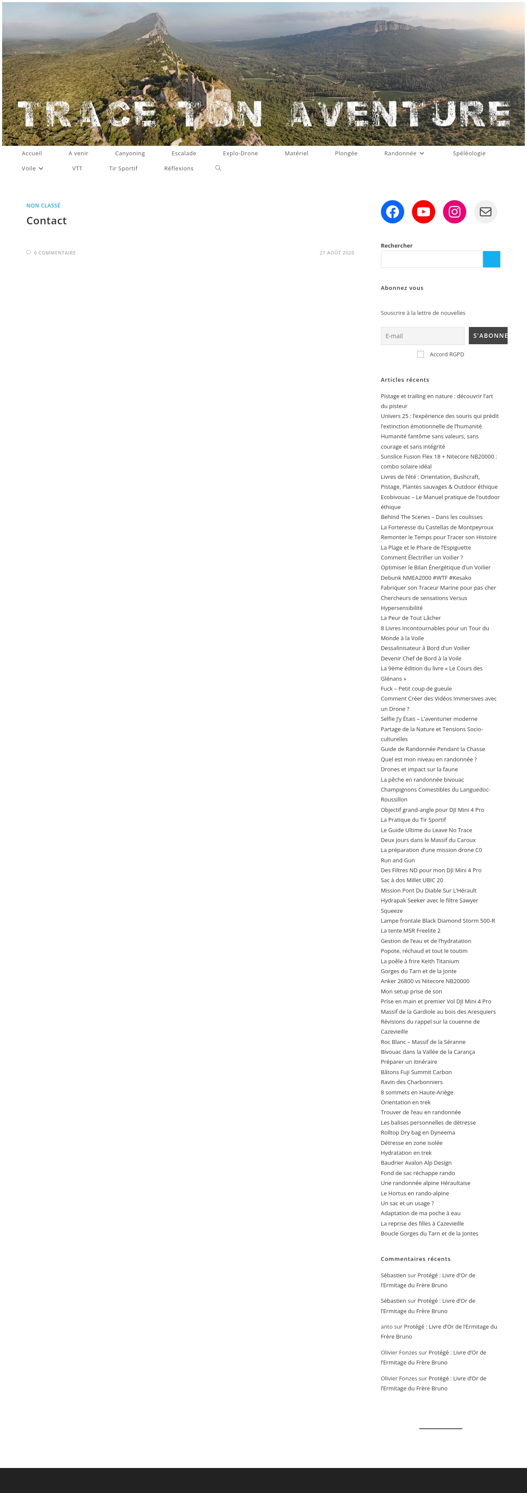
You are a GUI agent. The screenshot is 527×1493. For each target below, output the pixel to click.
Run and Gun (398, 860)
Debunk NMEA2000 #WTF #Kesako (426, 577)
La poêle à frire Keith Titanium (420, 961)
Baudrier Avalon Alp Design (416, 1162)
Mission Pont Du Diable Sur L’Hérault (429, 890)
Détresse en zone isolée (412, 1143)
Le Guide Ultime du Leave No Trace (426, 830)
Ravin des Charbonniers (412, 1082)
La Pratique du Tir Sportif (413, 820)
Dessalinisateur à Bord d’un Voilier (425, 648)
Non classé (43, 205)
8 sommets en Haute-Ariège (417, 1092)
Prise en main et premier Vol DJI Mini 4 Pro (436, 1001)
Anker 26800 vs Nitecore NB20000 (425, 981)
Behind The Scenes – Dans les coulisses (432, 517)
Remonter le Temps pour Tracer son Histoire (439, 537)
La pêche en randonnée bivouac (422, 779)
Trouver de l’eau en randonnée (421, 1112)
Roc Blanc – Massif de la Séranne (423, 1042)
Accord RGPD (440, 354)
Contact (46, 220)
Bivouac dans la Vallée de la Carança (428, 1052)
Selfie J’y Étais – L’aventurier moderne (429, 719)
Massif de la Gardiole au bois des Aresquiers (438, 1011)
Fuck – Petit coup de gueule (416, 688)
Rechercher (397, 245)
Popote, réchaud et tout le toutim (424, 951)
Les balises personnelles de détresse (428, 1122)
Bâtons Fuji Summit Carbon (416, 1072)
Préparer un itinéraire (409, 1062)
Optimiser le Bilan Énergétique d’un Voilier (436, 567)
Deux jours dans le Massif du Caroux (428, 840)
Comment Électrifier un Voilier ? (422, 557)
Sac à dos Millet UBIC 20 (412, 880)
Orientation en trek (406, 1102)
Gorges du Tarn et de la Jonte (419, 971)
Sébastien (393, 1275)
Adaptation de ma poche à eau (421, 1213)
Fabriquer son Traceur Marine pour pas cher (438, 587)
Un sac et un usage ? (407, 1203)
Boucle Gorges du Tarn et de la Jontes (429, 1233)
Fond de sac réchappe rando (418, 1173)
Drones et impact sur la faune (419, 769)
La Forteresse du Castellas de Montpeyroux (437, 527)
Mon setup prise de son (411, 991)
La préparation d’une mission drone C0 (431, 850)
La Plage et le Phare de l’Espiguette (426, 547)
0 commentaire (55, 252)
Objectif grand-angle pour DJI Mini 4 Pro (432, 810)
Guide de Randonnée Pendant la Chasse (433, 749)
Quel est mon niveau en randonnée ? (429, 759)
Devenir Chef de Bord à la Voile (421, 658)
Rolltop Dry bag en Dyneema (418, 1132)
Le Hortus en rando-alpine (415, 1193)
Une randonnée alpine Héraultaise (426, 1183)
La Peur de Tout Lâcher (411, 618)
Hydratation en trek (406, 1153)
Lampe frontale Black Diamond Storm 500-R (438, 920)
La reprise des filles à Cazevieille (422, 1223)
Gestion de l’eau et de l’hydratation (426, 941)
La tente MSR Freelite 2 (411, 930)
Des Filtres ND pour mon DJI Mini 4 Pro (431, 870)
